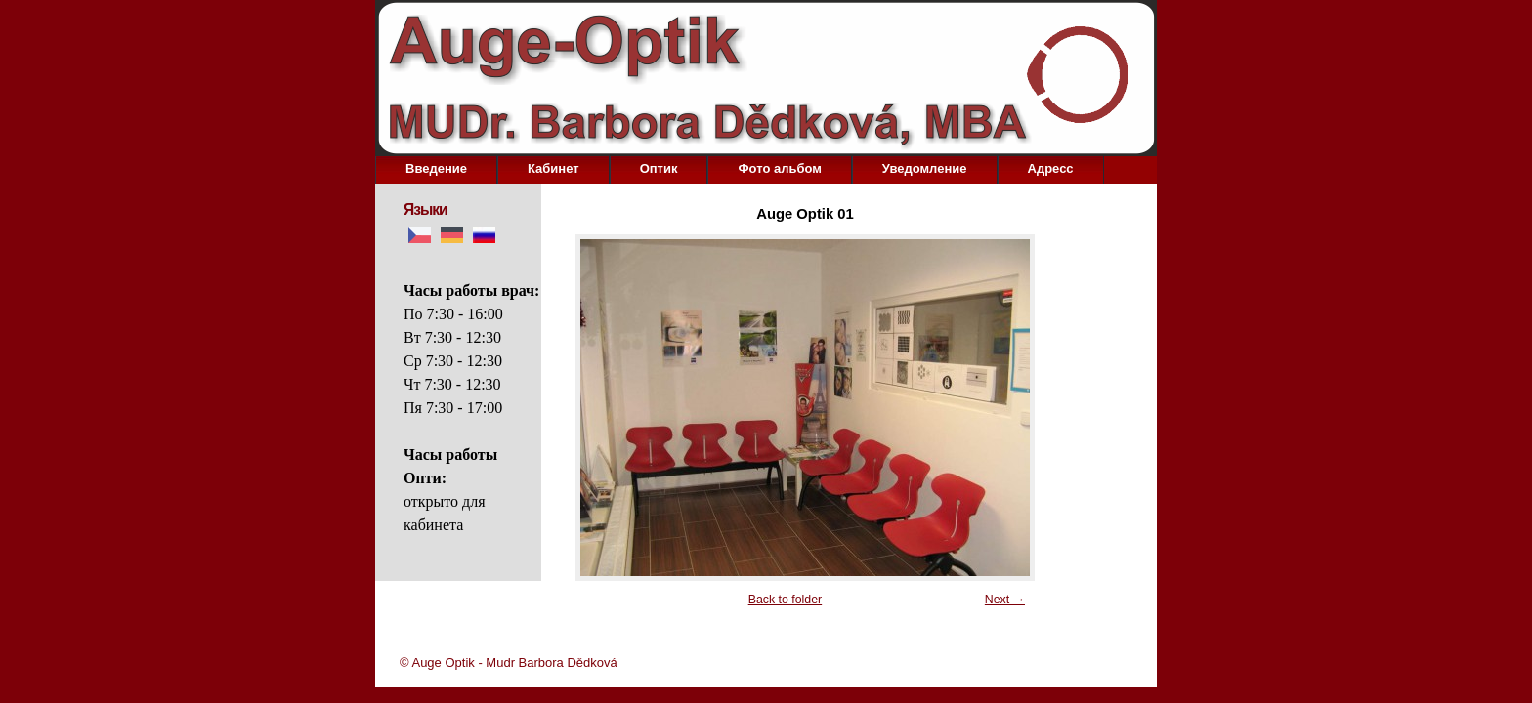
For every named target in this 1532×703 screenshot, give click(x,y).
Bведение (436, 168)
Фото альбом (779, 168)
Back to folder (785, 599)
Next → (1005, 599)
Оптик (659, 168)
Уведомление (924, 168)
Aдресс (1051, 168)
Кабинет (553, 168)
